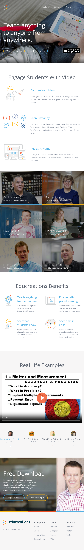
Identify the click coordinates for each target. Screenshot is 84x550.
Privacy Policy (39, 539)
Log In (78, 7)
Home (36, 527)
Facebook (69, 535)
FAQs (52, 539)
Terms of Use (39, 535)
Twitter (69, 531)
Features (45, 7)
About (36, 531)
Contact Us (70, 527)
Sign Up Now (14, 497)
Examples (57, 7)
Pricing (68, 7)
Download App (37, 497)
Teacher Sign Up (14, 51)
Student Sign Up (37, 51)
